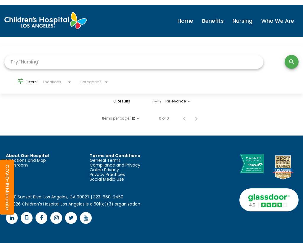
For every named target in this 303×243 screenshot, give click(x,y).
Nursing (242, 21)
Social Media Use (107, 179)
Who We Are (277, 21)
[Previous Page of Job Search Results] (184, 118)
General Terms (105, 160)
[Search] (292, 62)
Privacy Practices (107, 174)
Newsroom (17, 165)
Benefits (213, 21)
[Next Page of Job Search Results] (196, 118)
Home (185, 21)
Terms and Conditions (115, 156)
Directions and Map (26, 160)
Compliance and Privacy (115, 165)
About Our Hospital (27, 156)
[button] (7, 187)
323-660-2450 (108, 197)
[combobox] (133, 62)
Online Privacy (104, 170)
